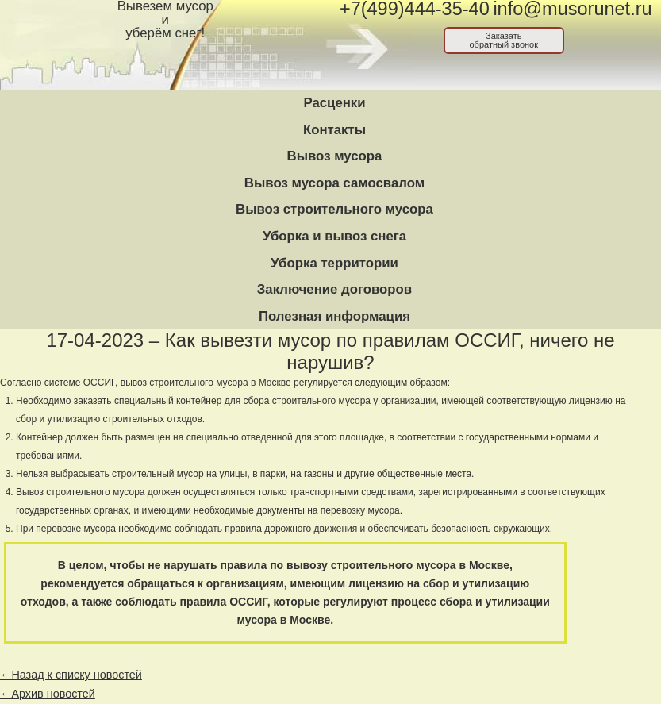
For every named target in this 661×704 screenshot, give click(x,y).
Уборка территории (334, 263)
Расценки (334, 102)
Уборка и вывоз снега (334, 236)
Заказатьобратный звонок (503, 40)
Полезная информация (334, 316)
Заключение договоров (334, 289)
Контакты (334, 129)
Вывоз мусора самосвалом (334, 182)
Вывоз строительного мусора (334, 209)
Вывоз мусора (334, 155)
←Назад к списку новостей (71, 674)
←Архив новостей (47, 693)
